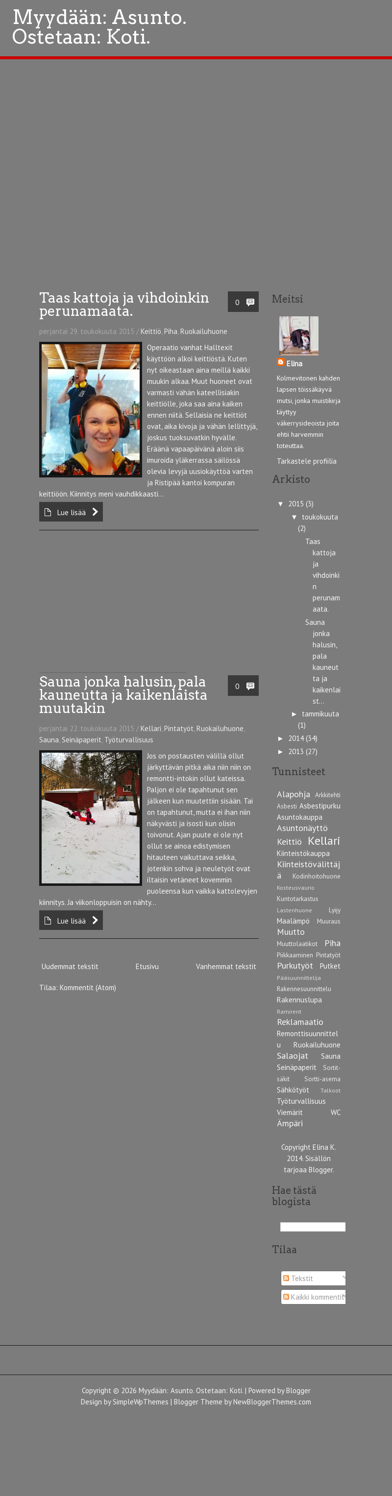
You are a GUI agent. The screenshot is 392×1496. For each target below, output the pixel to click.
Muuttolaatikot (297, 943)
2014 (297, 738)
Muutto (291, 931)
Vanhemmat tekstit (226, 966)
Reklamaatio (300, 1021)
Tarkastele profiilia (307, 461)
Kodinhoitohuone (317, 876)
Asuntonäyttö (302, 827)
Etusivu (147, 966)
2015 (297, 503)
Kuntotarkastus (297, 898)
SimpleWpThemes (141, 1401)
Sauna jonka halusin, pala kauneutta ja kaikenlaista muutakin (123, 694)
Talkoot (330, 1090)
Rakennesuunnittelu (304, 988)
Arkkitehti (328, 794)
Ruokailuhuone (203, 331)
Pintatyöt (179, 728)
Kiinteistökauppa (303, 853)
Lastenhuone (294, 910)
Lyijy (335, 909)
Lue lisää (71, 512)
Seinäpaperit (81, 739)
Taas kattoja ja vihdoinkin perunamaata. (124, 304)
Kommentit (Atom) (88, 987)
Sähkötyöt (293, 1089)
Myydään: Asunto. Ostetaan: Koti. (191, 1390)
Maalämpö (293, 921)
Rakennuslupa (299, 999)
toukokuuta (320, 517)
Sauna (49, 739)
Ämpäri (290, 1123)
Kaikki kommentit (313, 1297)
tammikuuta (320, 713)
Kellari (151, 728)
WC (336, 1112)
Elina (294, 363)
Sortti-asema (322, 1078)
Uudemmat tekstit (70, 966)
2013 (297, 751)
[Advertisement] (112, 611)
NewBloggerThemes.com (272, 1401)
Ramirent (289, 1011)
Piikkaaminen (295, 954)
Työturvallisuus (128, 739)
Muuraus (329, 921)
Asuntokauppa (299, 817)
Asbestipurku (320, 805)
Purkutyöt (295, 965)
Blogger (321, 1169)
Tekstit (298, 1278)
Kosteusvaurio (296, 887)
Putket (330, 966)
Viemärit (290, 1112)
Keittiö (151, 331)
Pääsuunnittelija (299, 977)
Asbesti (287, 806)
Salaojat (292, 1055)
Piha (170, 331)
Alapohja (293, 794)
